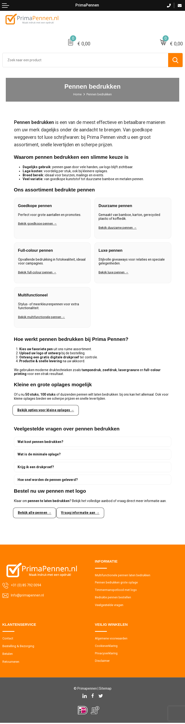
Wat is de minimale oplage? (39, 454)
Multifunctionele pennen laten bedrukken (123, 575)
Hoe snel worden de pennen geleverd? (48, 480)
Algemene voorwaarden (111, 639)
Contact (7, 639)
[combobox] (85, 60)
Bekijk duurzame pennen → (119, 229)
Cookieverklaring (107, 647)
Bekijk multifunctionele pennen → (42, 318)
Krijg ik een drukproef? (36, 467)
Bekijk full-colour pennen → (38, 273)
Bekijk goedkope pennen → (38, 225)
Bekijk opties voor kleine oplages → (46, 410)
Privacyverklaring (106, 655)
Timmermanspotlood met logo (116, 590)
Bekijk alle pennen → (35, 513)
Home (77, 94)
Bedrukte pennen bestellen (113, 598)
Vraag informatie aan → (81, 513)
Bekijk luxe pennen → (114, 273)
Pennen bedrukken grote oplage (117, 583)
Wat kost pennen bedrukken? (40, 442)
